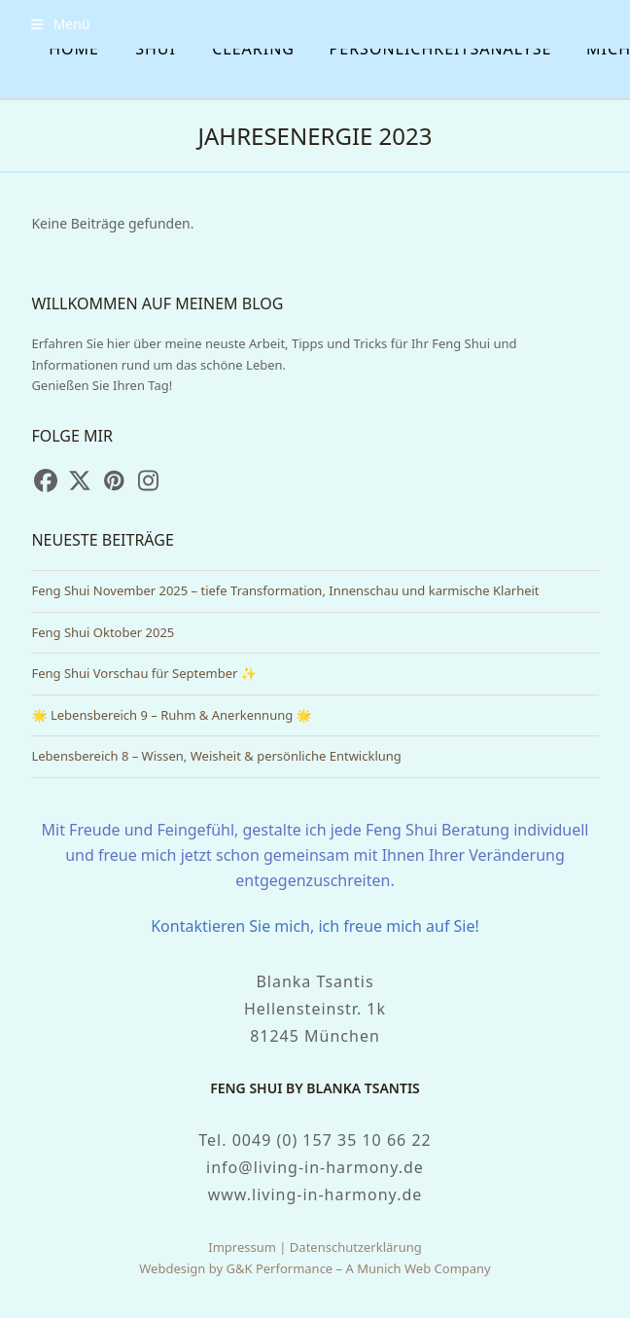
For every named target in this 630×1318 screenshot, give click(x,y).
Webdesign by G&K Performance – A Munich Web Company (315, 1268)
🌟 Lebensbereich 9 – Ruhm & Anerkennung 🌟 (171, 715)
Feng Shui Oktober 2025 (102, 632)
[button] (60, 24)
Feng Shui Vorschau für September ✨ (144, 673)
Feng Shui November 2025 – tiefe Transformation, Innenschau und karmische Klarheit (285, 590)
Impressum (242, 1247)
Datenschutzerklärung (356, 1247)
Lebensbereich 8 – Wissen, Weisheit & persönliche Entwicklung (216, 756)
